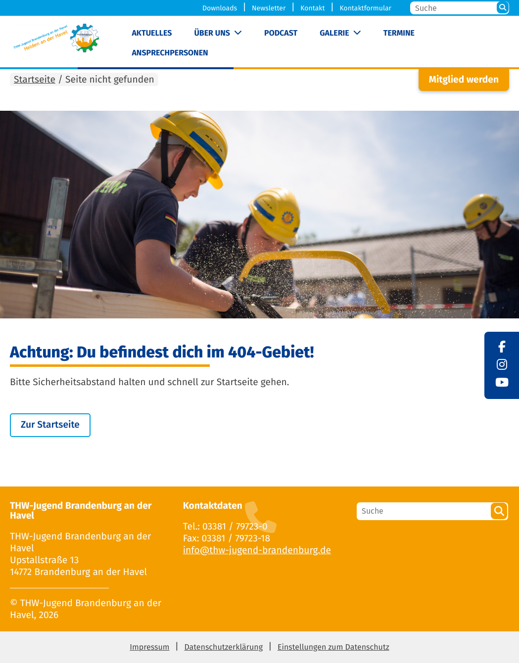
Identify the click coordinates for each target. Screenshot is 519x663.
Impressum (149, 647)
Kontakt (312, 8)
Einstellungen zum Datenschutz (333, 647)
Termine (399, 33)
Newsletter (268, 8)
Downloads (219, 8)
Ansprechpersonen (170, 53)
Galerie (334, 33)
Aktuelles (152, 33)
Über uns (212, 33)
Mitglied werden (464, 80)
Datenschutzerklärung (223, 647)
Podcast (280, 33)
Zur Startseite (50, 425)
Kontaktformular (365, 8)
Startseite (34, 80)
